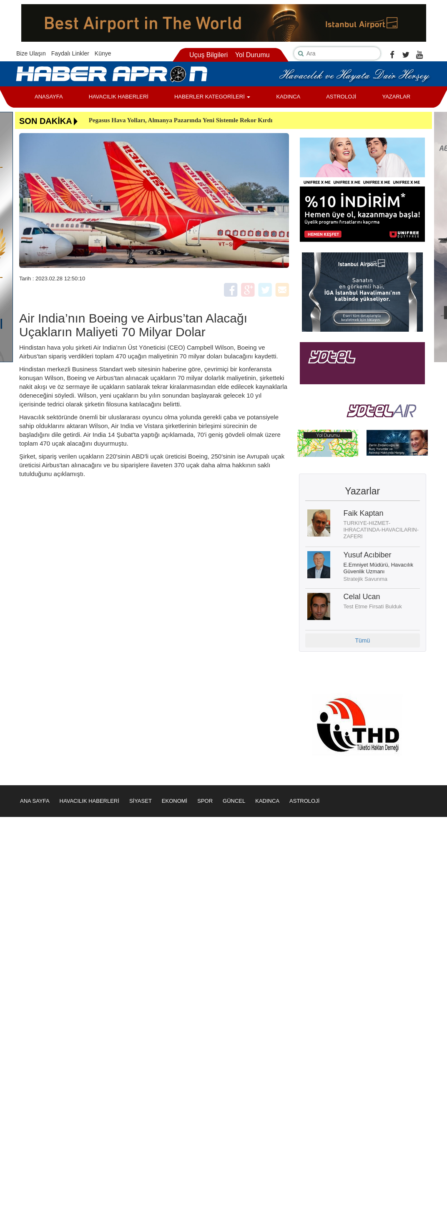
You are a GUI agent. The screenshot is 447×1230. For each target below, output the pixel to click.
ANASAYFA (49, 96)
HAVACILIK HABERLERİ (118, 96)
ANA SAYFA (35, 801)
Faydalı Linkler (70, 53)
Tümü (362, 640)
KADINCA (288, 96)
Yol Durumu (252, 54)
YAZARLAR (396, 96)
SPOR (205, 801)
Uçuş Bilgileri (208, 54)
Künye (103, 53)
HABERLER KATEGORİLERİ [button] (212, 96)
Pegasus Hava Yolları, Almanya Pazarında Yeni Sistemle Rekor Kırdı (181, 120)
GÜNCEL (234, 801)
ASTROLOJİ (341, 96)
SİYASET (140, 801)
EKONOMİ (174, 801)
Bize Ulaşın (31, 53)
